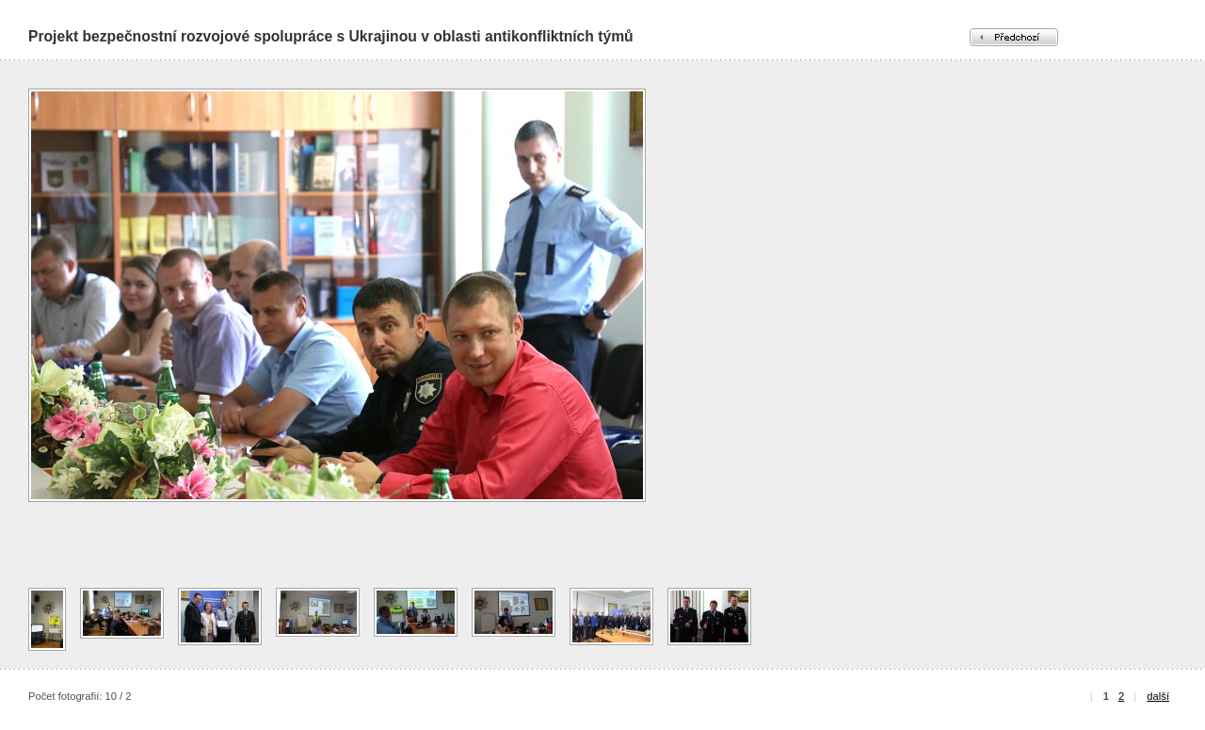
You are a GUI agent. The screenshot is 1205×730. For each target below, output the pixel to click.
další (1158, 696)
